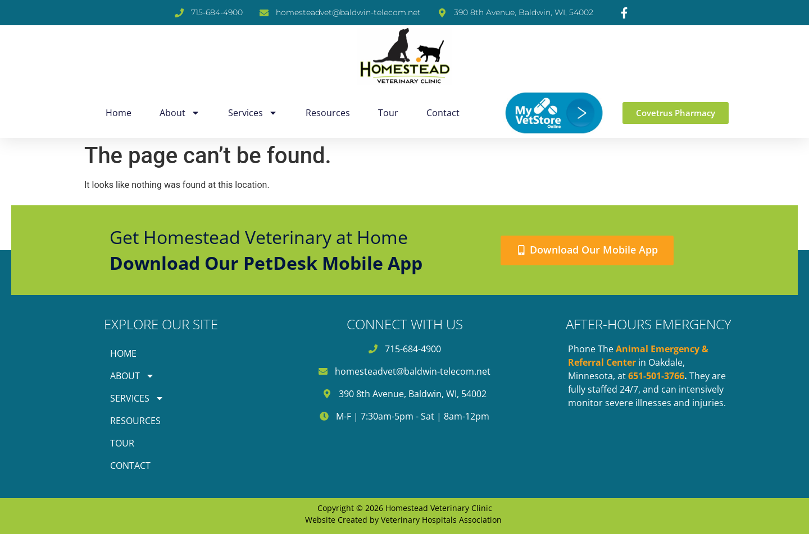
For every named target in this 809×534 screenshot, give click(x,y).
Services (253, 113)
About (180, 113)
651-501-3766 (656, 376)
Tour (388, 113)
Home (118, 113)
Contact (443, 113)
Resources (328, 113)
